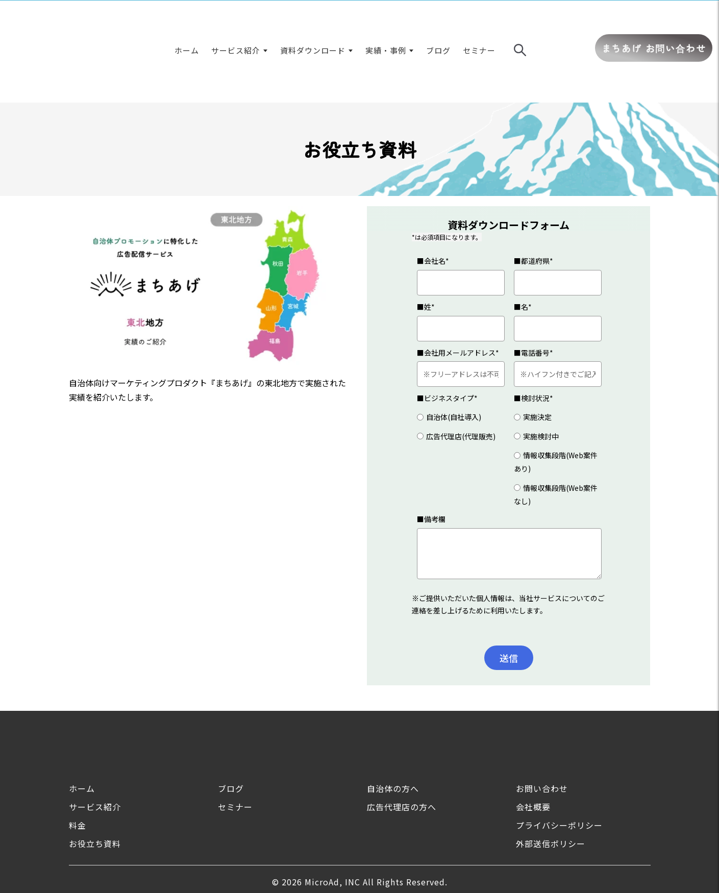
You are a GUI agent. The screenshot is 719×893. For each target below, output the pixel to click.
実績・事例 (385, 22)
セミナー (479, 22)
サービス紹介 (235, 22)
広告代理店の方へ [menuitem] (401, 751)
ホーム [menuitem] (82, 732)
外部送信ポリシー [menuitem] (550, 787)
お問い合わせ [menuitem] (542, 732)
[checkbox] (461, 370)
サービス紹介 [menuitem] (95, 751)
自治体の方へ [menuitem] (393, 732)
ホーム (187, 22)
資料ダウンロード (312, 22)
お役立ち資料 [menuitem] (95, 787)
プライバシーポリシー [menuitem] (559, 769)
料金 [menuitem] (77, 769)
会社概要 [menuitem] (533, 751)
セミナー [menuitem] (235, 751)
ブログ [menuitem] (231, 732)
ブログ (438, 22)
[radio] (461, 360)
